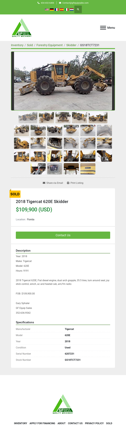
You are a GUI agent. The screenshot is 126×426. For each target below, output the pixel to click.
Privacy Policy (94, 423)
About (62, 423)
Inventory (20, 423)
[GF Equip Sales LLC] (63, 403)
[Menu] (103, 27)
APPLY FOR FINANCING (42, 423)
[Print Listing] (75, 183)
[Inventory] (17, 45)
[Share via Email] (53, 183)
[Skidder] (71, 45)
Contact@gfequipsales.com (75, 3)
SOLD (109, 423)
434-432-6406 (47, 3)
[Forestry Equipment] (49, 45)
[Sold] (30, 45)
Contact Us (63, 235)
